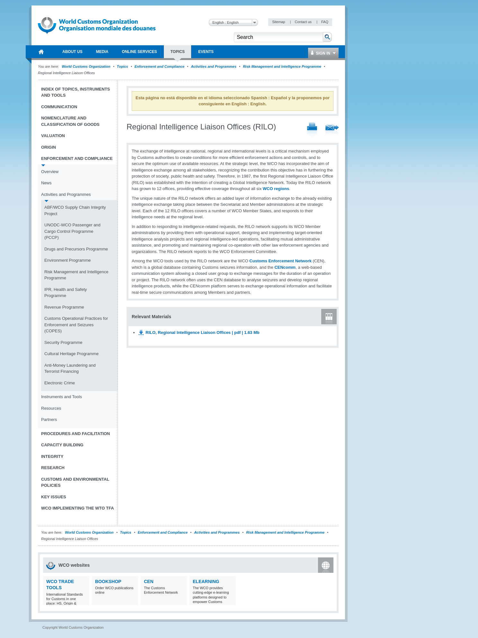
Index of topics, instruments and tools (75, 92)
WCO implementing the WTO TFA (77, 508)
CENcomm (285, 267)
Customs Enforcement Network (280, 260)
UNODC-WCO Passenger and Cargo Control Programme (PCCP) (72, 231)
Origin (48, 147)
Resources (51, 408)
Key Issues (53, 496)
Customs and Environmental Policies (75, 482)
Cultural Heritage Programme (71, 353)
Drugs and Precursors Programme (76, 249)
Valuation (53, 135)
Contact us (304, 22)
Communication (59, 106)
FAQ (324, 22)
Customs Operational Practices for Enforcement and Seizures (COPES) (76, 324)
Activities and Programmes (213, 66)
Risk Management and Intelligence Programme (282, 66)
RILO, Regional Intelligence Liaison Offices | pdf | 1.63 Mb (203, 332)
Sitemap (279, 22)
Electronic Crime (59, 382)
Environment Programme (67, 260)
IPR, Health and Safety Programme (65, 292)
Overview (49, 171)
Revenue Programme (64, 307)
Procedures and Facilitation (75, 433)
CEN (149, 581)
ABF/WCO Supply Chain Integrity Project (75, 210)
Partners (49, 419)
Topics (122, 66)
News (46, 182)
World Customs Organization (86, 66)
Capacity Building (62, 444)
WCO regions (276, 188)
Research (53, 467)
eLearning (206, 581)
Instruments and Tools (61, 396)
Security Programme (63, 342)
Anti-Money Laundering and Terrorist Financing (70, 368)
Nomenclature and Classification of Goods (70, 121)
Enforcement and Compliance (159, 66)
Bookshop (108, 581)
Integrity (52, 456)
